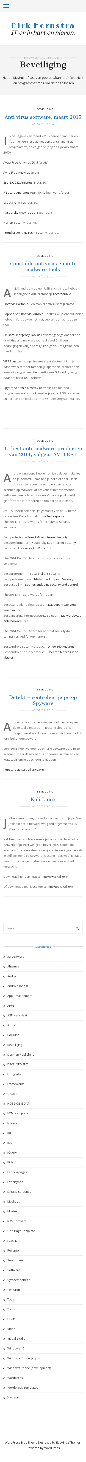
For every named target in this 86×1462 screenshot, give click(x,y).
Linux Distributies (19, 1192)
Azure (11, 1025)
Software (13, 1270)
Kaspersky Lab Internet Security (54, 552)
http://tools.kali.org (60, 896)
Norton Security (14, 223)
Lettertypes (15, 1182)
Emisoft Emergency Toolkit (21, 344)
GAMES (12, 1094)
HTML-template (17, 1113)
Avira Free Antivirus (16, 172)
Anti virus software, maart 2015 (43, 117)
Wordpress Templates (22, 1387)
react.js (12, 1241)
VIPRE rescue (12, 371)
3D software (15, 956)
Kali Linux (43, 809)
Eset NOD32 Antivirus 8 (19, 182)
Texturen (13, 1290)
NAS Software (17, 1221)
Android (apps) (17, 986)
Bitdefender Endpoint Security (52, 589)
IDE (9, 1133)
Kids (10, 1162)
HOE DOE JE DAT (18, 1103)
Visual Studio (16, 1338)
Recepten (14, 1250)
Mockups (13, 1201)
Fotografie (14, 1074)
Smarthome (15, 1260)
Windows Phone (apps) (23, 1358)
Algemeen (14, 966)
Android (12, 976)
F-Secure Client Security (44, 583)
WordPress (52, 1448)
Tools (11, 1299)
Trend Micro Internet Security (48, 547)
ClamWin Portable (15, 313)
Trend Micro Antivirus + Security (25, 233)
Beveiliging (45, 109)
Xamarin (13, 1397)
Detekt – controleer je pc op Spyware (43, 710)
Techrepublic (62, 303)
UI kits (11, 1319)
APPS (11, 1005)
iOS (9, 1143)
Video (11, 1329)
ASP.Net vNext (17, 1015)
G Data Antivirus (14, 202)
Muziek (12, 1211)
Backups (13, 1035)
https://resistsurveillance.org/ (24, 779)
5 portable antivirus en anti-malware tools (43, 276)
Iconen (12, 1123)
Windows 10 (15, 1348)
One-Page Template (21, 1231)
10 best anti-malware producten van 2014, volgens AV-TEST (43, 461)
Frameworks (16, 1084)
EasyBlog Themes (68, 1442)
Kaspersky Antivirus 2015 (20, 212)
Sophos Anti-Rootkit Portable (23, 323)
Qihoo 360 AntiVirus (61, 656)
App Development (19, 996)
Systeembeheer (18, 1280)
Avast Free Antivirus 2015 (20, 162)
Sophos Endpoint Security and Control (51, 594)
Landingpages (17, 1172)
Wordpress (15, 1378)
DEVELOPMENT (17, 1064)
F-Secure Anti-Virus (16, 192)
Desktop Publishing (20, 1054)
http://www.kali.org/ (54, 886)
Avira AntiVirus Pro (38, 558)
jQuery (12, 1152)
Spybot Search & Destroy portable (27, 397)
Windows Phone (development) (29, 1368)
